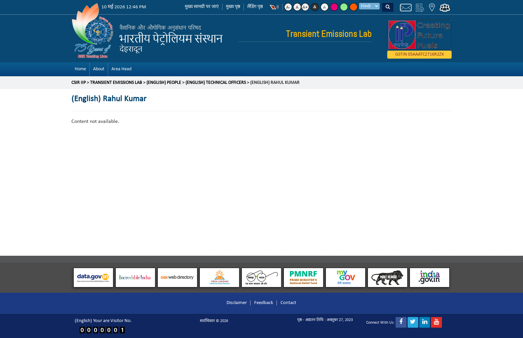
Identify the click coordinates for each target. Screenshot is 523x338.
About (98, 69)
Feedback (263, 302)
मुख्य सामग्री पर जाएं (202, 6)
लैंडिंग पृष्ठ (255, 6)
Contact (288, 302)
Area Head (121, 69)
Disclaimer (236, 302)
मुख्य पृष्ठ (233, 6)
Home (80, 69)
